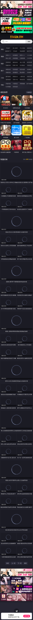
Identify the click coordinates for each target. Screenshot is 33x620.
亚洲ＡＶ (8, 55)
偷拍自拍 (15, 62)
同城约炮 (8, 83)
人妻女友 (22, 76)
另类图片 (29, 72)
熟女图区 (22, 72)
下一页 (19, 563)
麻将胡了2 (8, 51)
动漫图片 (29, 69)
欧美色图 (22, 69)
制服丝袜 (8, 65)
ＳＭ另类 (29, 58)
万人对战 (22, 48)
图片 (2, 71)
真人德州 (15, 48)
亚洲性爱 (8, 62)
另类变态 (29, 65)
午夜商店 (15, 83)
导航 (2, 85)
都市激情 (8, 76)
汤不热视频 (29, 83)
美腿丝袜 (8, 72)
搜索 (29, 41)
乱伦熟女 (22, 65)
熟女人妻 (8, 58)
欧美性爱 (29, 62)
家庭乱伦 (15, 76)
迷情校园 (8, 79)
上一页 (13, 563)
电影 (2, 64)
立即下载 (26, 616)
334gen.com (16, 37)
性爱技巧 (29, 79)
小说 (2, 78)
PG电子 (8, 48)
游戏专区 (29, 48)
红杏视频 (8, 86)
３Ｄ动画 (29, 55)
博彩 (2, 49)
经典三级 (15, 65)
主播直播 (22, 58)
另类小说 (15, 79)
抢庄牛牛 (29, 51)
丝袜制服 (15, 58)
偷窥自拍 (8, 69)
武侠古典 (29, 76)
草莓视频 (22, 83)
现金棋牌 (22, 51)
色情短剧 (15, 86)
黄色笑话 (22, 79)
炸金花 (15, 51)
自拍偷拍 (15, 55)
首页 (7, 563)
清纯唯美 (15, 72)
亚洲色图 (15, 69)
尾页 (25, 563)
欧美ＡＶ (22, 55)
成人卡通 (22, 62)
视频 (2, 56)
